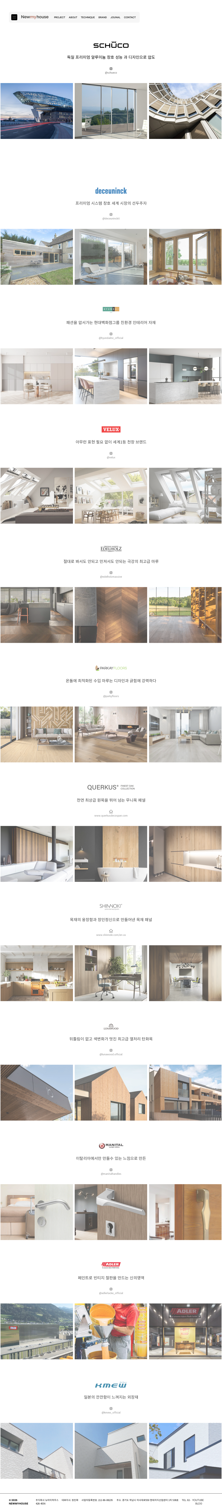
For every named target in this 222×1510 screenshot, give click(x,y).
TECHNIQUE (88, 17)
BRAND (102, 17)
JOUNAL (115, 17)
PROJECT (59, 17)
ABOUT (73, 17)
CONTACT (130, 17)
